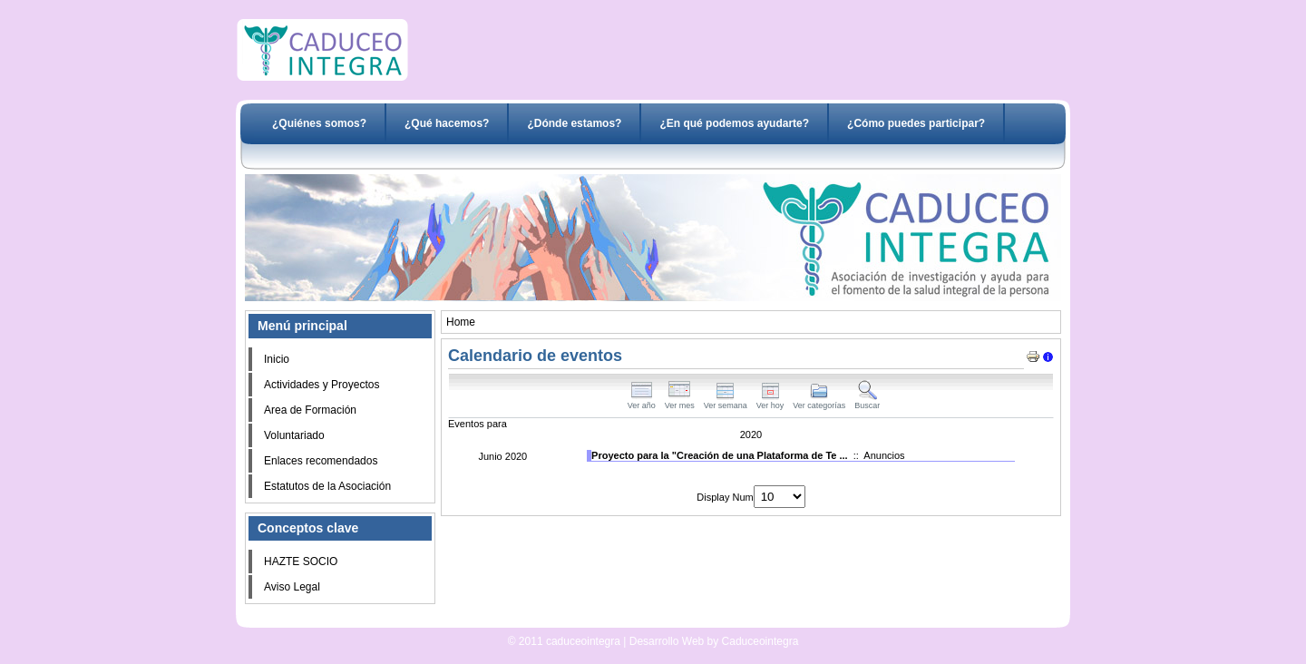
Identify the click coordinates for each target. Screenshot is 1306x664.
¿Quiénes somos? (319, 123)
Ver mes (680, 402)
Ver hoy (770, 402)
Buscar (867, 402)
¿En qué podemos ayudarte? (734, 123)
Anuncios (883, 455)
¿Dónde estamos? (574, 123)
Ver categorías (819, 402)
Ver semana (725, 402)
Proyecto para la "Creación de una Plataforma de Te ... (719, 455)
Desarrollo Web (606, 620)
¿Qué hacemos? (446, 123)
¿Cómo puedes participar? (916, 123)
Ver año (642, 402)
